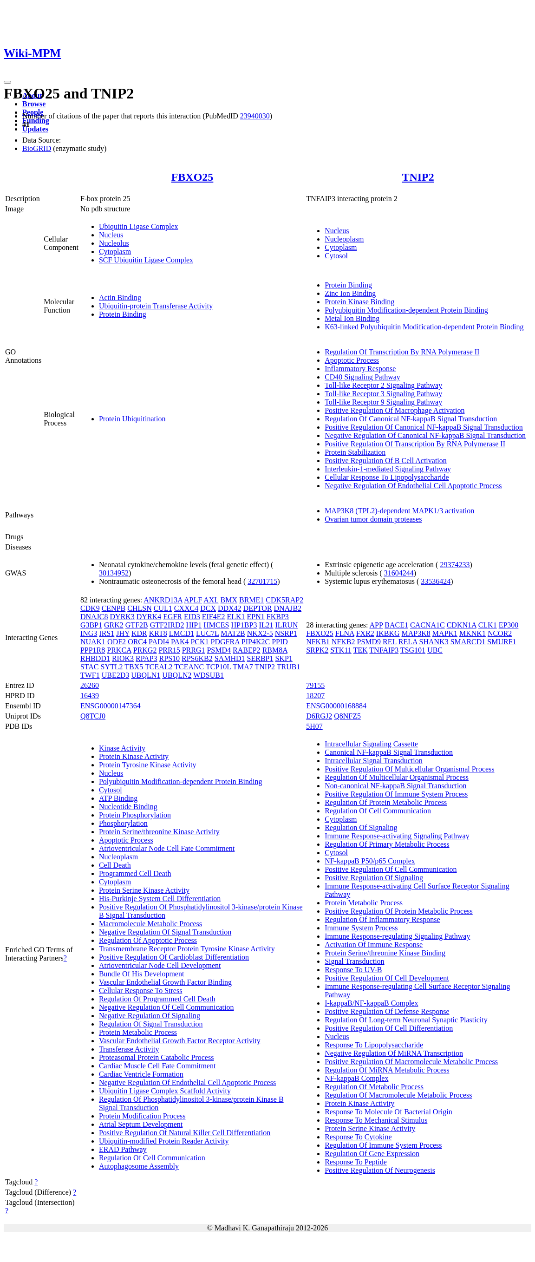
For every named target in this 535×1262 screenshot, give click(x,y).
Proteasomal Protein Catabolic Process (156, 1057)
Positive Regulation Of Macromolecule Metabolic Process (411, 1062)
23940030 (255, 116)
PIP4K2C (255, 642)
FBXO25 (192, 177)
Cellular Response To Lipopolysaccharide (387, 477)
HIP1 (194, 625)
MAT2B (233, 633)
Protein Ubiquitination (132, 419)
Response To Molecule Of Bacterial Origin (388, 1112)
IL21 (266, 625)
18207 (315, 696)
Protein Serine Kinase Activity (144, 890)
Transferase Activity (129, 1049)
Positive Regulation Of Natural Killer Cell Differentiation (184, 1133)
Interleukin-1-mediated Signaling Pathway (388, 469)
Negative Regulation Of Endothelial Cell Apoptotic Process (413, 486)
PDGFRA (225, 642)
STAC (89, 667)
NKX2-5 (260, 633)
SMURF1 (501, 642)
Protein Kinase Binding (359, 302)
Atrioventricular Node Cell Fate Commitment (167, 848)
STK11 (341, 650)
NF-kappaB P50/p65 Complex (370, 861)
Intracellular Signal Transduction (374, 761)
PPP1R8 (92, 650)
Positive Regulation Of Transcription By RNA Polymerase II (415, 444)
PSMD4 (219, 650)
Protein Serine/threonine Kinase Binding (385, 953)
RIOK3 (123, 658)
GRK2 (114, 625)
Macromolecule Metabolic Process (150, 924)
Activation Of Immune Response (374, 944)
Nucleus (111, 235)
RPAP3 (146, 658)
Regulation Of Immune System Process (383, 1145)
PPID (280, 642)
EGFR (172, 617)
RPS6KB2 (197, 658)
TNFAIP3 (383, 650)
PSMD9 (369, 642)
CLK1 (487, 625)
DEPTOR (257, 608)
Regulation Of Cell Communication (152, 1158)
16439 (89, 696)
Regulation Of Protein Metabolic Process (386, 802)
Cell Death (115, 865)
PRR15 (169, 650)
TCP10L (218, 667)
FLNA (344, 633)
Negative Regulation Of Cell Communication (166, 1007)
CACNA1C (427, 625)
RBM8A (274, 650)
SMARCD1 (468, 642)
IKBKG (388, 633)
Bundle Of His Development (141, 974)
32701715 (262, 581)
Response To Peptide (356, 1162)
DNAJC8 (94, 617)
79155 (315, 685)
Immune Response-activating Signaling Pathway (397, 836)
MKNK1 (472, 633)
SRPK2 (317, 650)
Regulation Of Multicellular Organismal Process (397, 777)
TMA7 (243, 667)
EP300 (509, 625)
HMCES (216, 625)
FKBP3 (278, 617)
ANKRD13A (163, 600)
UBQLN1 (145, 675)
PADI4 (159, 642)
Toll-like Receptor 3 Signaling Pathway (383, 394)
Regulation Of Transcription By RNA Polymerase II (402, 352)
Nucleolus (114, 243)
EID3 (192, 617)
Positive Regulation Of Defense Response (387, 1011)
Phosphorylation (123, 823)
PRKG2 (145, 650)
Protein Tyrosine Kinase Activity (147, 765)
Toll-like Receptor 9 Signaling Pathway (383, 402)
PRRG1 (193, 650)
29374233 (455, 565)
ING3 (88, 633)
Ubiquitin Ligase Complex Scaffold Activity (165, 1091)
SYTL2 (112, 667)
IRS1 (106, 633)
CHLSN (139, 608)
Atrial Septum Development (141, 1124)
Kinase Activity (122, 748)
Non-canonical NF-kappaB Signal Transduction (395, 786)
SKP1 (283, 658)
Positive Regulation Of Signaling (374, 878)
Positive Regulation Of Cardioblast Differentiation (174, 957)
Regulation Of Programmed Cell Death (157, 999)
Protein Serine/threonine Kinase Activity (159, 832)
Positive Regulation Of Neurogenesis (380, 1170)
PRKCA (119, 650)
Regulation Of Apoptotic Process (148, 940)
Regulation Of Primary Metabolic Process (387, 844)
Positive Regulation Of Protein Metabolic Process (399, 911)
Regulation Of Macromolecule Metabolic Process (398, 1095)
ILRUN (286, 625)
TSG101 (412, 650)
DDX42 (229, 608)
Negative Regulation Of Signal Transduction (165, 932)
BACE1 (396, 625)
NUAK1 (92, 642)
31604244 (399, 573)
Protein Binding (122, 314)
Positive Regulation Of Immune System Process (396, 794)
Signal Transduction (354, 961)
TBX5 (133, 667)
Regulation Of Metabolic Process (374, 1087)
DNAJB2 (288, 608)
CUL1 (163, 608)
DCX (208, 608)
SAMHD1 (230, 658)
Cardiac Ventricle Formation (141, 1074)
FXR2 (365, 633)
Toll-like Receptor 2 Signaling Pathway (383, 385)
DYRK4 (149, 617)
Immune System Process (361, 928)
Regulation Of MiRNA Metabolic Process (387, 1070)
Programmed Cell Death (135, 873)
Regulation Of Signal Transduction (151, 1024)
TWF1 (90, 675)
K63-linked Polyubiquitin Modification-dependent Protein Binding (424, 327)
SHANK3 (434, 642)
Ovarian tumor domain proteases (373, 519)
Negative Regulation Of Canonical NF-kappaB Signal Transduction (425, 435)
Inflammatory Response (360, 369)
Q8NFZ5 (347, 716)
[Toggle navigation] (7, 82)
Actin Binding (120, 297)
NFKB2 (343, 642)
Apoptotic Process (352, 360)
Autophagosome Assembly (139, 1166)
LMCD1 (181, 633)
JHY (123, 633)
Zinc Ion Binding (350, 293)
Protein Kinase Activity (134, 756)
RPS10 (169, 658)
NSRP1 (286, 633)
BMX (229, 600)
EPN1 (256, 617)
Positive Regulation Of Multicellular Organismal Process (409, 769)
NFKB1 (318, 642)
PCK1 (199, 642)
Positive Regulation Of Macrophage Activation (394, 410)
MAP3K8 (416, 633)
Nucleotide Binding (128, 807)
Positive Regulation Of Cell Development (387, 978)
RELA (408, 642)
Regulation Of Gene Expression (372, 1153)
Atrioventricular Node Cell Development (160, 965)
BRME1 (251, 600)
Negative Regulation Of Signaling (149, 1016)
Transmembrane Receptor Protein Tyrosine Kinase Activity (187, 949)
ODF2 (116, 642)
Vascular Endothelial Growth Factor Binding (165, 982)
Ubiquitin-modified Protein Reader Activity (164, 1141)
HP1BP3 (244, 625)
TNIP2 (418, 177)
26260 (89, 685)
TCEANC (189, 667)
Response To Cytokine (358, 1137)
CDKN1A (461, 625)
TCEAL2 (159, 667)
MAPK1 (444, 633)
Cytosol (336, 256)
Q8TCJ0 (92, 716)
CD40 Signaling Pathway (362, 377)
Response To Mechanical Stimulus (376, 1120)
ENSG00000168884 (336, 706)
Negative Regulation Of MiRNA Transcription (394, 1053)
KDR (139, 633)
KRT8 (158, 633)
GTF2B (136, 625)
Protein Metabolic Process (138, 1032)
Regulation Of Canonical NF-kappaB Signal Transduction (411, 419)
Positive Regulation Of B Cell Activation (386, 460)
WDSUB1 (208, 675)
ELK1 (236, 617)
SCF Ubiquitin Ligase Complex (146, 260)
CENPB (114, 608)
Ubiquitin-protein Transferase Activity (156, 306)
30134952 (114, 573)
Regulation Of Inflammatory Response (382, 919)
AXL (210, 600)
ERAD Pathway (123, 1149)
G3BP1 (91, 625)
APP (376, 625)
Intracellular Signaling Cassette (371, 744)
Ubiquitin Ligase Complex (138, 226)
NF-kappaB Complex (356, 1078)
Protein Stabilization (355, 452)
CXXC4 (186, 608)
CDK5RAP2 (284, 600)
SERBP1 (260, 658)
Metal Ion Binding (352, 318)
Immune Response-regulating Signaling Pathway (397, 936)
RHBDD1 (95, 658)
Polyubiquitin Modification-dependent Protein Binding (406, 310)
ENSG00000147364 (110, 706)
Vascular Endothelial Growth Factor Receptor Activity (180, 1041)
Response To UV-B (353, 970)
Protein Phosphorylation (135, 815)
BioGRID (36, 148)
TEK (360, 650)
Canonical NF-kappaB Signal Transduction (389, 752)
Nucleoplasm (344, 239)
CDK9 (90, 608)
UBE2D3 (116, 675)
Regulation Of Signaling (361, 827)
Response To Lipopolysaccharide (374, 1045)
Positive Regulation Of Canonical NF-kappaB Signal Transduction (424, 427)
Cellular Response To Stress (140, 990)
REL (390, 642)
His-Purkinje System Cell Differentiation (160, 898)
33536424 (435, 581)
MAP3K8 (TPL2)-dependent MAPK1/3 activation (399, 511)
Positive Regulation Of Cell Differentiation (389, 1028)
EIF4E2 (213, 617)
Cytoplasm (115, 251)
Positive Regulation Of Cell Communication (391, 869)
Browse (34, 104)
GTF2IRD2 (167, 625)
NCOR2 (500, 633)
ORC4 (137, 642)
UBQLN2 (176, 675)
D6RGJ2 (319, 716)
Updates (35, 129)
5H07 (314, 726)
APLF (193, 600)
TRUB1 (288, 667)
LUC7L (207, 633)
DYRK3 (122, 617)
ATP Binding (118, 798)
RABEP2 (247, 650)
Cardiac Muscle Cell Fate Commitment (157, 1066)
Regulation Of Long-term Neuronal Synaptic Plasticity (406, 1020)
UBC (435, 650)
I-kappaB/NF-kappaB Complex (371, 1003)
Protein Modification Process (142, 1116)
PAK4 (180, 642)
